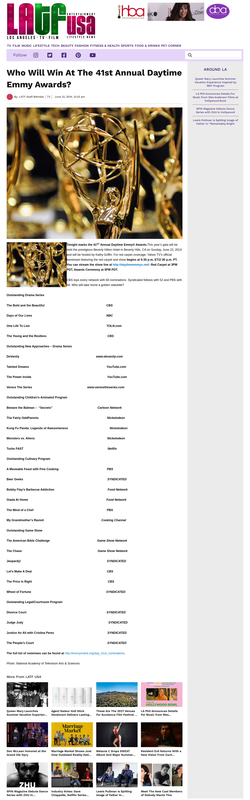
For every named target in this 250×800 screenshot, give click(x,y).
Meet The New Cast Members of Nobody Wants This (161, 793)
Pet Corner (171, 45)
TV (9, 45)
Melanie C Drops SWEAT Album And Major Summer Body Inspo (114, 753)
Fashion (82, 45)
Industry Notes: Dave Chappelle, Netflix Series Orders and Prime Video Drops (68, 793)
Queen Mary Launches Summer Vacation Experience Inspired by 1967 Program (27, 712)
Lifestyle (41, 45)
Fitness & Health (105, 45)
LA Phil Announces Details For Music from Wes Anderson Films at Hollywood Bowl (161, 712)
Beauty (67, 45)
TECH (55, 45)
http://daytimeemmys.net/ (131, 264)
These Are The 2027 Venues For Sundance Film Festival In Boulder (116, 712)
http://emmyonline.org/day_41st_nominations (95, 653)
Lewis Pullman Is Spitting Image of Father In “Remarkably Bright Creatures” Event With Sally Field (115, 793)
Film (16, 45)
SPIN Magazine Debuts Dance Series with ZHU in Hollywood (27, 793)
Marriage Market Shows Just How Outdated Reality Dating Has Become (71, 753)
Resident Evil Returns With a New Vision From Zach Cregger (161, 753)
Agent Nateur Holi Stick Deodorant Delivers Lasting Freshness (70, 712)
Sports (127, 45)
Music (27, 45)
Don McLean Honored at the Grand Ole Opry (26, 752)
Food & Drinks (147, 45)
